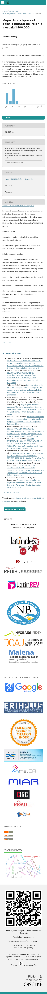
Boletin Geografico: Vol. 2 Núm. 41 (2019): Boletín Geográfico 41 (25, 366)
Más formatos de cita (15, 162)
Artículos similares (11, 353)
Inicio (5, 11)
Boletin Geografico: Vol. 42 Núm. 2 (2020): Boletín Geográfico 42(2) (24, 435)
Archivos (13, 11)
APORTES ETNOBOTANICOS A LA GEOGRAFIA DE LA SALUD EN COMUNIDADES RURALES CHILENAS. (24, 442)
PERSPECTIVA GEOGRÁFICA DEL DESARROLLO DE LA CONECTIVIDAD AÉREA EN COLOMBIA (25, 431)
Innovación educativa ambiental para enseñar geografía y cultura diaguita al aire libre (25, 419)
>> (20, 492)
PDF (8, 118)
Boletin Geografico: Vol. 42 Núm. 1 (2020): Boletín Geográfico (24, 380)
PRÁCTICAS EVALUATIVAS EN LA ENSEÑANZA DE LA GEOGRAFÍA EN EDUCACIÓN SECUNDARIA (22, 375)
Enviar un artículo (14, 509)
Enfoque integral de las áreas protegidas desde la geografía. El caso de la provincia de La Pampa (25, 387)
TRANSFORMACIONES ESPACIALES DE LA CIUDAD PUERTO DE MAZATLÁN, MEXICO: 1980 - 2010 (26, 455)
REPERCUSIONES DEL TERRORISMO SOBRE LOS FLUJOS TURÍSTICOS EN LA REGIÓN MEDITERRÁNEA (25, 467)
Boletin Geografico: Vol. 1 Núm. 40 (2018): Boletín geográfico (24, 392)
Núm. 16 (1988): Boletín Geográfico (17, 13)
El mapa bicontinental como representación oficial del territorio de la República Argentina (24, 482)
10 (16, 492)
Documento (6, 342)
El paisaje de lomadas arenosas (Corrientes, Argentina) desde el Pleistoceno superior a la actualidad (24, 407)
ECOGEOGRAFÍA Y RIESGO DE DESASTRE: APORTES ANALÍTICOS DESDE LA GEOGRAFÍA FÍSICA (24, 363)
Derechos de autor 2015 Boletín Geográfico (18, 206)
